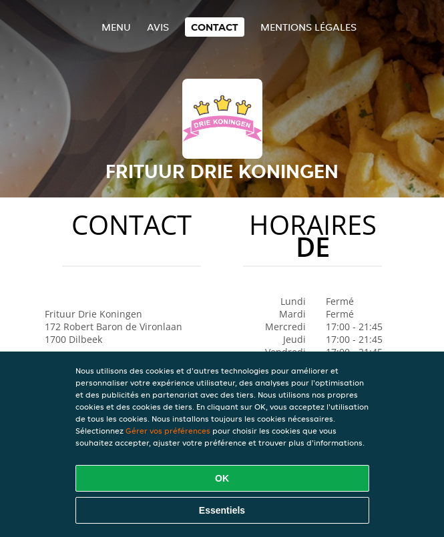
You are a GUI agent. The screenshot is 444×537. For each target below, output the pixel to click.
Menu (116, 27)
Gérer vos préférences (168, 431)
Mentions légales (308, 27)
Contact (214, 27)
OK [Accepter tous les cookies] (222, 478)
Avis (158, 27)
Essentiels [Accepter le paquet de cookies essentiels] (222, 510)
